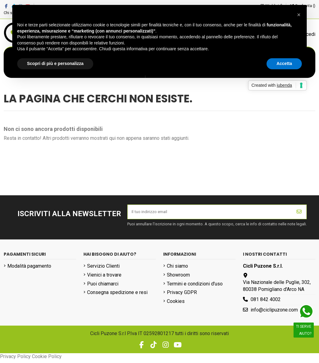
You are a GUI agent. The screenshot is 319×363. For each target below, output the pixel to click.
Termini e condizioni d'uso (195, 287)
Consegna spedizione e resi (117, 295)
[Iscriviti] (299, 213)
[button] (299, 15)
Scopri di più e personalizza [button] (55, 63)
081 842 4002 (266, 302)
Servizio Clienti (103, 269)
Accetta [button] (284, 63)
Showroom (178, 278)
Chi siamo (177, 269)
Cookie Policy (47, 359)
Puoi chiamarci (102, 287)
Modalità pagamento (29, 269)
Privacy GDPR (182, 295)
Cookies (176, 304)
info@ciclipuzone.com (274, 313)
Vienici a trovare (104, 278)
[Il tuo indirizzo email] (210, 213)
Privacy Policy (15, 359)
